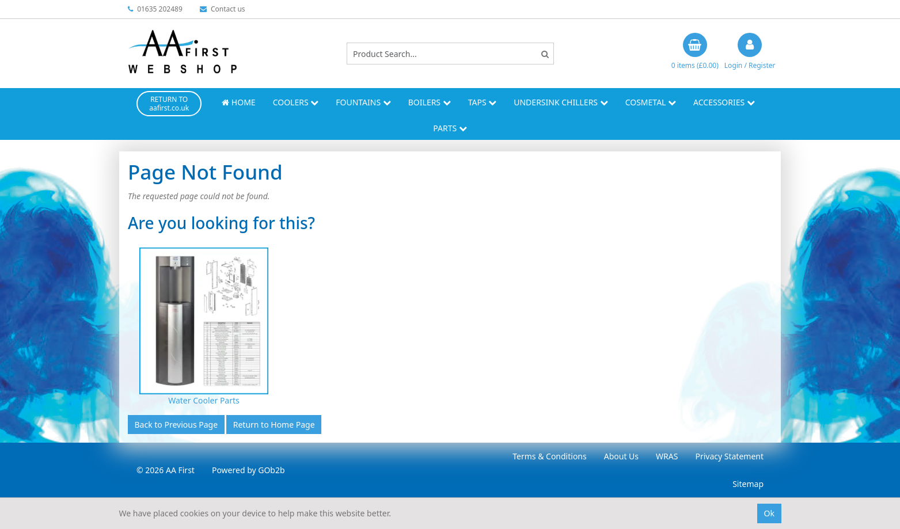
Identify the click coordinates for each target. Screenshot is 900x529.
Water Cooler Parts (204, 400)
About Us (621, 456)
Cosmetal (650, 102)
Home (238, 102)
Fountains (363, 102)
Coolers (296, 102)
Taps (482, 102)
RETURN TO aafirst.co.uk (169, 103)
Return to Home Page (274, 424)
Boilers (429, 102)
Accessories (724, 102)
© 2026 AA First (165, 470)
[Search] (545, 53)
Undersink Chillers (560, 102)
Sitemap (748, 483)
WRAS (667, 456)
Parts (450, 128)
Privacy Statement (729, 456)
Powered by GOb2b (248, 470)
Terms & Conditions (549, 456)
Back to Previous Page (176, 424)
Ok (769, 513)
